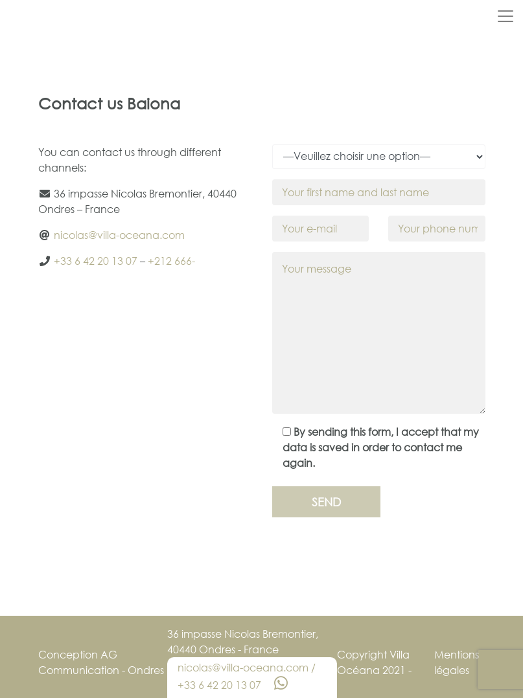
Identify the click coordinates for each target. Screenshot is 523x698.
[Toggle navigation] (505, 16)
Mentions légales (456, 662)
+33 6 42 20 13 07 (95, 260)
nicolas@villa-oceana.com (119, 235)
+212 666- (171, 260)
